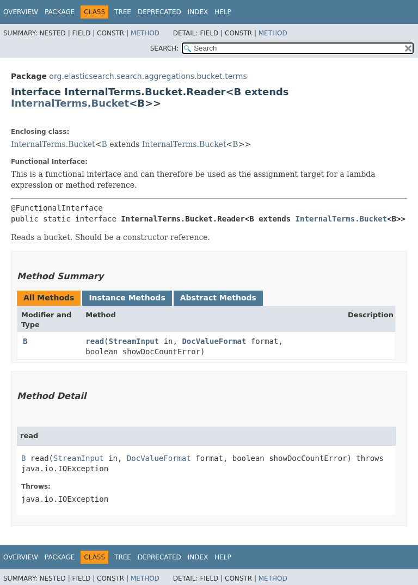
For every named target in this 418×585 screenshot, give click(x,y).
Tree (122, 12)
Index (198, 12)
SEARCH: (164, 48)
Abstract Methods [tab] (218, 297)
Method (145, 33)
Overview (20, 12)
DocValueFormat (214, 341)
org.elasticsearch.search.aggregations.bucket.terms (148, 76)
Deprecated (159, 12)
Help (222, 12)
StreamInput (134, 341)
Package (60, 12)
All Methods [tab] (48, 297)
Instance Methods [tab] (127, 297)
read (94, 341)
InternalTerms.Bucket (70, 103)
